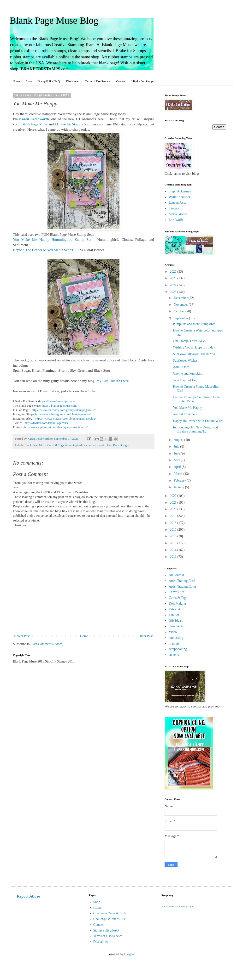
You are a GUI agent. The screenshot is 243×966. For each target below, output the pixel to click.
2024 (174, 285)
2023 (174, 292)
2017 (174, 529)
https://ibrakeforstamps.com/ (57, 401)
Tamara (174, 208)
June (177, 453)
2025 (174, 278)
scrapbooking (178, 649)
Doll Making (177, 603)
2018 (174, 523)
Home (16, 81)
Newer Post (22, 636)
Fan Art (174, 615)
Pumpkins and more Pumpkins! (194, 324)
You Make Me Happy (187, 408)
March (178, 474)
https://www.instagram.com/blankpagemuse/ (63, 414)
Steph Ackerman (180, 191)
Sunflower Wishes (185, 360)
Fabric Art (176, 609)
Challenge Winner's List (109, 919)
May (177, 460)
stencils (174, 655)
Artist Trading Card (182, 581)
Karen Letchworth (94, 445)
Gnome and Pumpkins (188, 373)
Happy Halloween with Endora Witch (198, 421)
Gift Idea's (176, 620)
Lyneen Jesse (177, 202)
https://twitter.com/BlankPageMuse (46, 423)
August (179, 440)
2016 (174, 536)
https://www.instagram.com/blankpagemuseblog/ (65, 418)
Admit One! (181, 367)
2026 (174, 271)
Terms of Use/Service (97, 81)
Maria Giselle (178, 214)
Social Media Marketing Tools (177, 906)
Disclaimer (72, 81)
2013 (174, 556)
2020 (174, 509)
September (181, 318)
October (179, 311)
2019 (174, 516)
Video (173, 632)
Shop (29, 81)
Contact (120, 81)
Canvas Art (176, 592)
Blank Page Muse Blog (54, 20)
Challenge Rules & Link (109, 913)
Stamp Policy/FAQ (49, 81)
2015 (174, 543)
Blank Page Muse (35, 445)
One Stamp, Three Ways (189, 341)
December (181, 298)
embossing (176, 638)
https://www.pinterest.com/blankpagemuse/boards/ (55, 427)
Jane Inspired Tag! (185, 380)
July (177, 446)
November (181, 304)
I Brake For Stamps (142, 81)
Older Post (146, 636)
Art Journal (176, 575)
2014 (174, 550)
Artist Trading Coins (182, 586)
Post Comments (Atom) (47, 644)
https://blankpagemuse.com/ (59, 405)
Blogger (129, 954)
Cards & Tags (55, 445)
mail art (174, 643)
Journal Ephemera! (185, 414)
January (179, 487)
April (178, 467)
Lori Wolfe (176, 220)
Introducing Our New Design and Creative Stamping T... (195, 429)
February (180, 480)
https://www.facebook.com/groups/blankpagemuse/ (64, 410)
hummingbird (73, 445)
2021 (174, 502)
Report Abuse (28, 896)
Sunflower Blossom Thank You (194, 354)
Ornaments (176, 626)
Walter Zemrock (180, 197)
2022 (174, 496)
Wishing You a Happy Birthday (194, 347)
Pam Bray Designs (118, 445)
